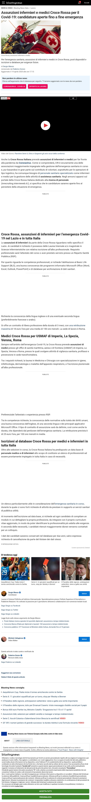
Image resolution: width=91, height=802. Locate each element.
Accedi (86, 3)
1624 (46, 760)
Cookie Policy (19, 786)
